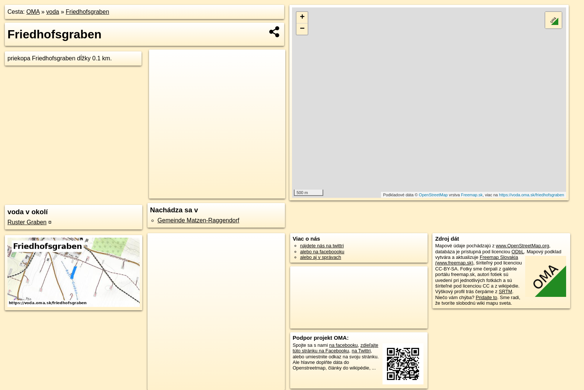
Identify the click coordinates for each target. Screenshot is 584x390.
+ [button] (302, 17)
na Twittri (361, 350)
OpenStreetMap (433, 195)
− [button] (302, 29)
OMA (33, 12)
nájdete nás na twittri (322, 245)
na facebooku (343, 345)
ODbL (517, 251)
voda (52, 12)
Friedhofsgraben (88, 12)
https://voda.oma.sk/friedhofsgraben (531, 195)
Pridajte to (486, 297)
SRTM (505, 291)
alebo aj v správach (320, 257)
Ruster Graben (27, 222)
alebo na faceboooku (322, 251)
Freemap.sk (472, 195)
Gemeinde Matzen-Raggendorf (198, 220)
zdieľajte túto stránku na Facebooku (335, 347)
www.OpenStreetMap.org (522, 245)
